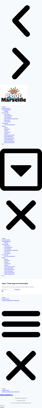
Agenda (3, 106)
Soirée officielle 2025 (8, 136)
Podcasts (6, 133)
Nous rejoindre (5, 123)
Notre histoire (7, 114)
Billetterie (6, 111)
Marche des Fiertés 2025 (9, 135)
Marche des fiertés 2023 (9, 141)
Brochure (6, 130)
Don (3, 144)
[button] (21, 21)
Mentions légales (5, 299)
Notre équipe (7, 120)
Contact (3, 297)
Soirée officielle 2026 (6, 109)
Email (1, 405)
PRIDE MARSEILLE (6, 395)
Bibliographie (7, 129)
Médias (3, 126)
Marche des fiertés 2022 (9, 142)
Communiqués (7, 132)
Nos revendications (8, 115)
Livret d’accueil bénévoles (9, 124)
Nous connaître (5, 112)
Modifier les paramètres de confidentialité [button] (10, 300)
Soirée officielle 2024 (8, 139)
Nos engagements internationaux (11, 118)
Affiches (6, 127)
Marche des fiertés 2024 (9, 138)
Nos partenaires (7, 117)
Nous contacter (7, 121)
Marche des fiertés (6, 108)
